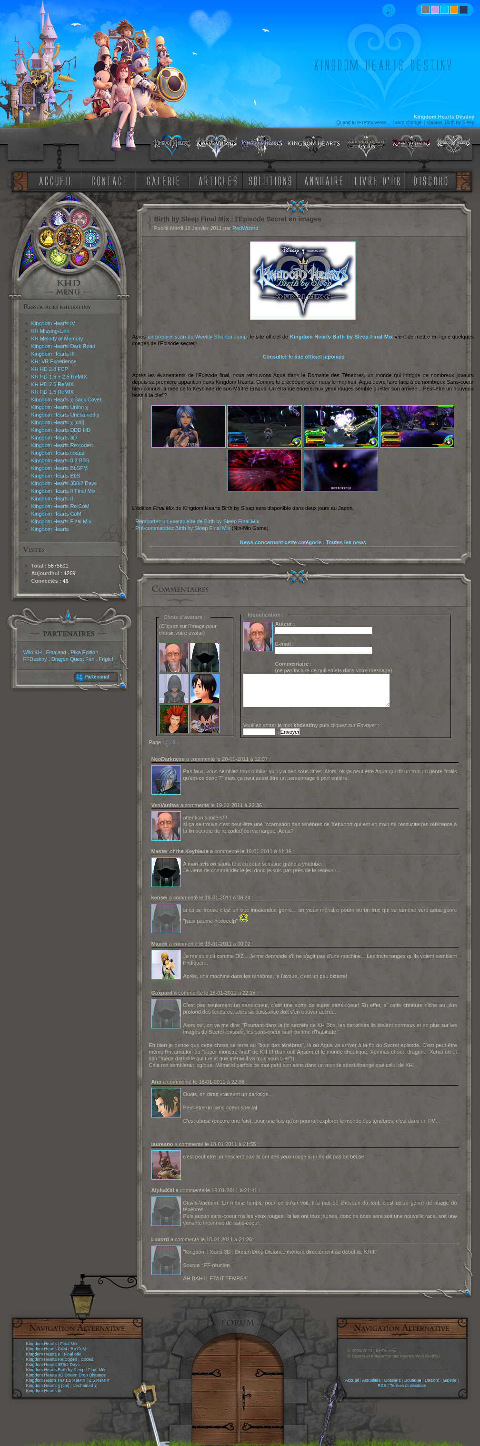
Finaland (56, 652)
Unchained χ (85, 1385)
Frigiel (106, 659)
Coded (86, 1359)
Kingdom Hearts (50, 529)
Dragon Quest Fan (73, 659)
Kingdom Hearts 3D (54, 437)
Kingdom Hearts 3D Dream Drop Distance (66, 1375)
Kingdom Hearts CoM (56, 514)
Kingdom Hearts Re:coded (62, 445)
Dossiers (392, 1380)
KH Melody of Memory (57, 338)
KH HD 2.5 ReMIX (52, 384)
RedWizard (245, 228)
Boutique (412, 1380)
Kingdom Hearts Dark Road (63, 346)
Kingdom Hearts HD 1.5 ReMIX (56, 1380)
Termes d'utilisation (408, 1385)
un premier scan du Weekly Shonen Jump (197, 336)
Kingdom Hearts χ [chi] (57, 422)
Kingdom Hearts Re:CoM (60, 506)
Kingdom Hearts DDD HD (61, 430)
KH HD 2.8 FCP (50, 369)
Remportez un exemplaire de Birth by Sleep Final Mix (197, 521)
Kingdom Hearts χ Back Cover (66, 399)
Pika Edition (84, 652)
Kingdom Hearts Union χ (60, 407)
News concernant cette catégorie (280, 542)
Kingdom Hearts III (53, 354)
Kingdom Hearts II (52, 498)
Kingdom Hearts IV (53, 323)
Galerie (450, 1380)
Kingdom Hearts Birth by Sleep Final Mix (341, 336)
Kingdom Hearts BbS (55, 476)
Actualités (371, 1380)
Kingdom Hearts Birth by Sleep (55, 1369)
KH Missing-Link (50, 331)
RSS (382, 1385)
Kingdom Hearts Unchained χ (65, 415)
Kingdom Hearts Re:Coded (52, 1359)
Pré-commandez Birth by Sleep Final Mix (182, 528)
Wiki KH (32, 652)
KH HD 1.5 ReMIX (52, 392)
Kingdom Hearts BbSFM (59, 468)
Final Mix (68, 1343)
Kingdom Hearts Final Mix (61, 521)
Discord (432, 1380)
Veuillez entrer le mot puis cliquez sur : (311, 725)
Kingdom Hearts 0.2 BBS (60, 460)
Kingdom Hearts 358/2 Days (64, 483)
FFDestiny (35, 659)
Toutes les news (346, 542)
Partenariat (97, 676)
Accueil (352, 1380)
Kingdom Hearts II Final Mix (63, 491)
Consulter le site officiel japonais (304, 356)
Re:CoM (78, 1348)
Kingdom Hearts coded (58, 453)
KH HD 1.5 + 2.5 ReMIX (59, 376)
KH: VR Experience (54, 361)
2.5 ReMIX (99, 1380)
